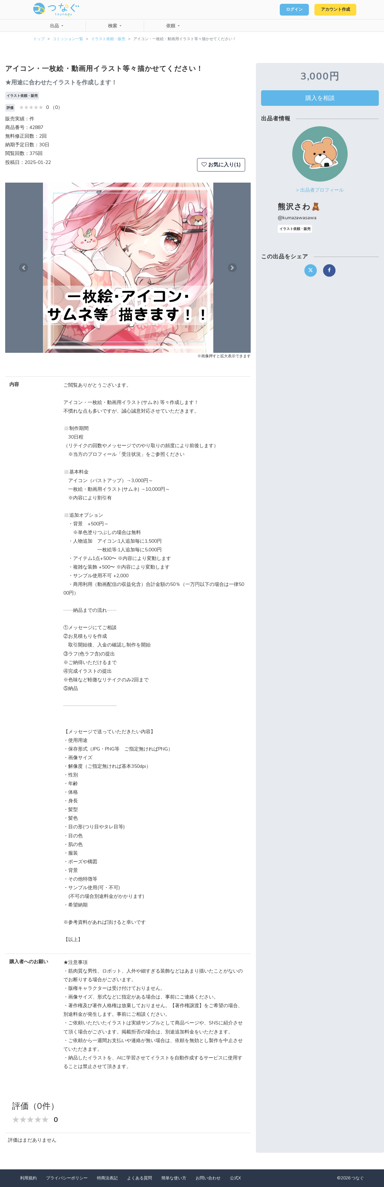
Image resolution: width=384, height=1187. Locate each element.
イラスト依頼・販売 (108, 39)
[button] (23, 268)
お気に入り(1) (221, 164)
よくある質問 (139, 1178)
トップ (39, 39)
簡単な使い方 (173, 1178)
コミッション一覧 (68, 39)
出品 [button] (55, 26)
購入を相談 (320, 98)
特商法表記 (107, 1178)
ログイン (286, 10)
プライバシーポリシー (67, 1178)
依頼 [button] (171, 26)
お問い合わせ (208, 1178)
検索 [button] (113, 26)
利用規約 (28, 1178)
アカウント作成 (332, 10)
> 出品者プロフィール (320, 190)
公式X (235, 1178)
